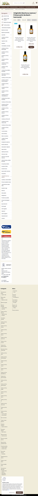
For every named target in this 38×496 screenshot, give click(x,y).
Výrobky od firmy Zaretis (5, 128)
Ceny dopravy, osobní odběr (30, 7)
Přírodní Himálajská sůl (5, 201)
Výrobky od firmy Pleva (5, 56)
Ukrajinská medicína (6, 142)
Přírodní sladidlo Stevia (6, 182)
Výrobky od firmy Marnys (5, 112)
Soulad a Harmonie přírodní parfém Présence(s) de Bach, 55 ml (25, 66)
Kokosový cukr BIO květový (5, 157)
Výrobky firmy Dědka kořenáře (6, 71)
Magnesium (4, 195)
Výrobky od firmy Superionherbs (5, 105)
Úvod (2, 9)
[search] (24, 3)
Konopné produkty (5, 164)
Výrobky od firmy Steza (6, 102)
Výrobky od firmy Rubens (5, 60)
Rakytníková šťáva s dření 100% (6, 74)
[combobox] (29, 20)
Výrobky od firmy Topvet (5, 88)
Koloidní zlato (4, 168)
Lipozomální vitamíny (6, 171)
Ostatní (3, 218)
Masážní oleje (4, 188)
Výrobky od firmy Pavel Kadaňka (5, 80)
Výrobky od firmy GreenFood (5, 63)
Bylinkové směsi (5, 30)
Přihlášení (33, 3)
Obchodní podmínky (14, 7)
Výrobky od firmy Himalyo (5, 52)
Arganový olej (4, 41)
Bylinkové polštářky (5, 32)
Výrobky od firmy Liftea (6, 77)
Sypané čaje (5, 16)
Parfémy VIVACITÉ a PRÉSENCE (20, 9)
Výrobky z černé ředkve (6, 179)
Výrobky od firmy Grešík (5, 84)
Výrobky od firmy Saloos (5, 116)
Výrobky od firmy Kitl (6, 119)
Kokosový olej (4, 154)
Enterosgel (4, 206)
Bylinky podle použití (5, 19)
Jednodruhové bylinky (6, 27)
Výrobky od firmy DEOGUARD (5, 49)
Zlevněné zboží (4, 216)
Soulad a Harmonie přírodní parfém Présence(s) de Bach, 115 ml (19, 39)
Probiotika (4, 173)
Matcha (3, 190)
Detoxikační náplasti (6, 147)
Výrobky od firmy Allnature (5, 38)
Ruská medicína (5, 144)
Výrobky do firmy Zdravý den (5, 122)
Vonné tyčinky (4, 131)
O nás (8, 7)
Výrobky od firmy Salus (6, 125)
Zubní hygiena (4, 213)
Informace (3, 7)
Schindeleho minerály (6, 45)
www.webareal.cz (23, 495)
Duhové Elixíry (4, 133)
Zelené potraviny (5, 151)
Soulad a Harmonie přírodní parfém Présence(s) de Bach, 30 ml (31, 39)
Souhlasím (19, 492)
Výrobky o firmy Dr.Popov (5, 67)
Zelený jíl (3, 211)
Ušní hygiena (4, 208)
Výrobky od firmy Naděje (5, 108)
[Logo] (6, 2)
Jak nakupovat (21, 7)
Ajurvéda (3, 35)
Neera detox (4, 149)
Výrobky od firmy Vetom (5, 91)
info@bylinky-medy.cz (6, 277)
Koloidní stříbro (5, 166)
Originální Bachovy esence (9, 9)
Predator (3, 43)
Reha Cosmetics (5, 136)
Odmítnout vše (11, 492)
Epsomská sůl (4, 204)
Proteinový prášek (5, 197)
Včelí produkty (6, 25)
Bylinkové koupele (6, 22)
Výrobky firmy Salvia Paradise (6, 99)
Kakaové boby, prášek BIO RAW (6, 161)
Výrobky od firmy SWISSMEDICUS (5, 95)
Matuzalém (4, 193)
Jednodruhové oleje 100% (6, 185)
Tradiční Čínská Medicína (5, 139)
